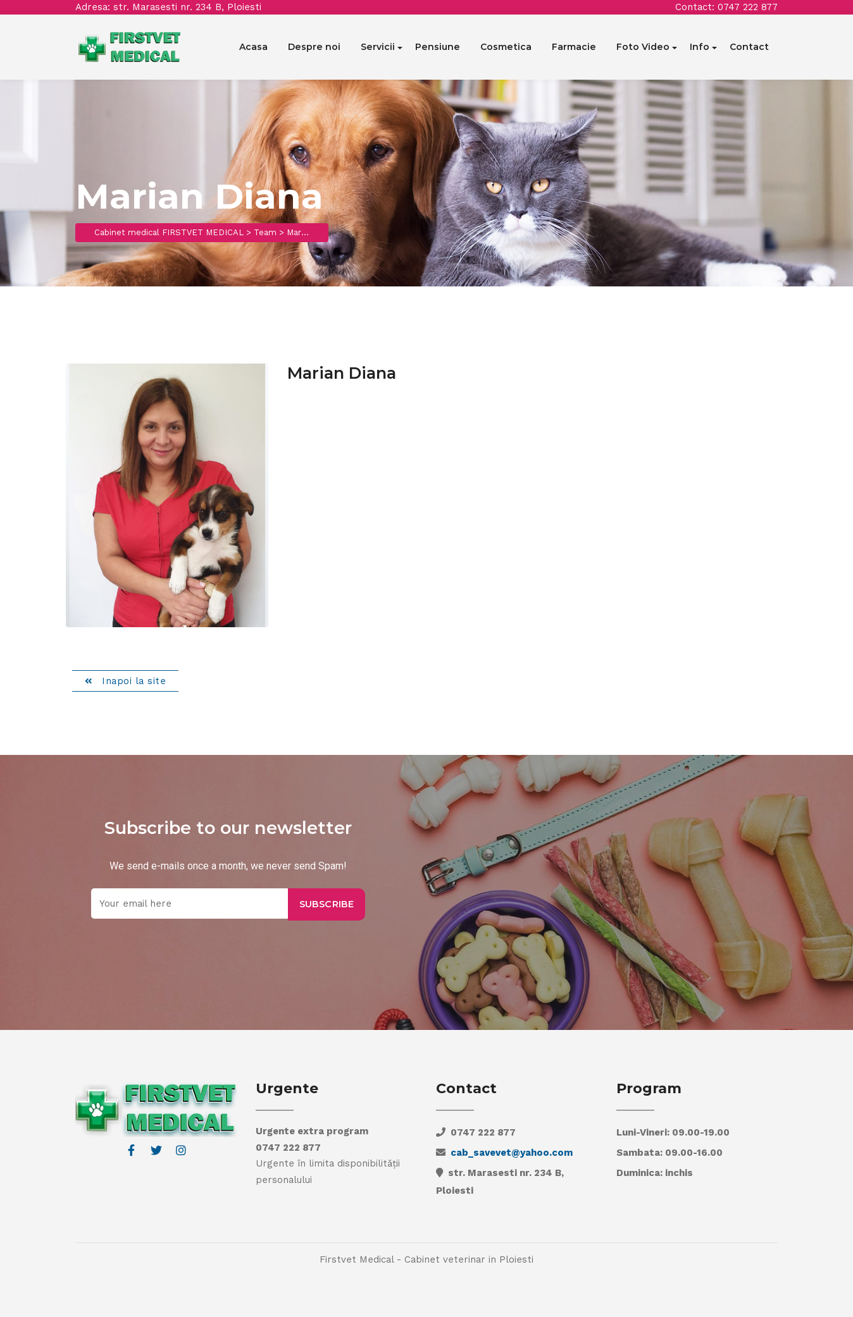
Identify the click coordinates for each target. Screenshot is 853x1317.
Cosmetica (506, 46)
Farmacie (574, 46)
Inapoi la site (132, 681)
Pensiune (437, 46)
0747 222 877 (748, 7)
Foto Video (642, 46)
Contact (749, 46)
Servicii (378, 46)
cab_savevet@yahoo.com (512, 1152)
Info (699, 46)
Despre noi (314, 46)
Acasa (253, 46)
